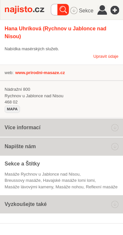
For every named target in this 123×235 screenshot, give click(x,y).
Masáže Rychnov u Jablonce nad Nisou (42, 174)
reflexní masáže (102, 186)
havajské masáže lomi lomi (69, 180)
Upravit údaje (105, 56)
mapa (12, 109)
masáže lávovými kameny (29, 186)
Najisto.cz (28, 10)
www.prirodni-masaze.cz (40, 72)
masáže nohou (69, 186)
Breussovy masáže (23, 180)
